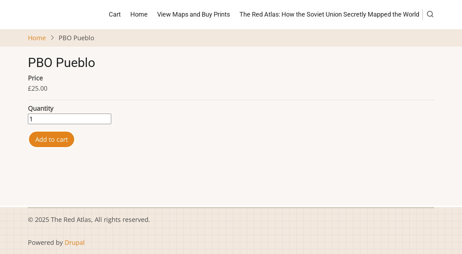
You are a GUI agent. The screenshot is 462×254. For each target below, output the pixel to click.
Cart (115, 14)
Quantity (40, 108)
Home (139, 14)
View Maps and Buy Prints (193, 14)
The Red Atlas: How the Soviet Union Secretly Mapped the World (329, 14)
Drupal (75, 242)
